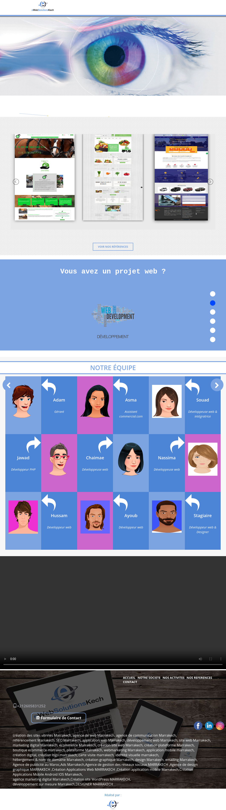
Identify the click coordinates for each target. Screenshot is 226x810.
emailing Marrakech (181, 759)
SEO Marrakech (68, 740)
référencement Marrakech (33, 740)
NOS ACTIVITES (174, 678)
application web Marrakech (103, 740)
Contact (130, 682)
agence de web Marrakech (93, 735)
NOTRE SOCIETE (149, 678)
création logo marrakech (57, 755)
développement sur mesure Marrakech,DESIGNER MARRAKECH (63, 784)
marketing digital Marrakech (35, 745)
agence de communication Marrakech (146, 735)
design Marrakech (149, 759)
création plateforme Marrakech (169, 745)
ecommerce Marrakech (77, 745)
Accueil (129, 678)
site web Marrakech (194, 740)
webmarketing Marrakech (124, 750)
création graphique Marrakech (109, 759)
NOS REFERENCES (199, 678)
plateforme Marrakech (84, 750)
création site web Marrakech (119, 745)
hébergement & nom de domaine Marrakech (48, 759)
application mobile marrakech (170, 750)
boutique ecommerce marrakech (39, 750)
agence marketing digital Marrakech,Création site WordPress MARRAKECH (71, 779)
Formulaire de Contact (58, 717)
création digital (24, 755)
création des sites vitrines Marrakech (42, 735)
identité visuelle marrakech (136, 755)
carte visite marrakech (96, 755)
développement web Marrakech (152, 740)
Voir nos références (113, 247)
